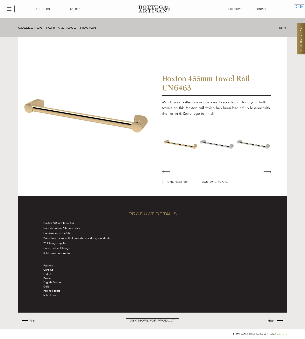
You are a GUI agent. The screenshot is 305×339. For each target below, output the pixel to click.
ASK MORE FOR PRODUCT (152, 320)
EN (298, 12)
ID (293, 12)
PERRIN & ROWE (61, 27)
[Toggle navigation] (9, 9)
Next (268, 171)
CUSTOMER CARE (215, 182)
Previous (166, 171)
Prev (32, 320)
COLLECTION (30, 27)
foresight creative (281, 334)
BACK (282, 28)
